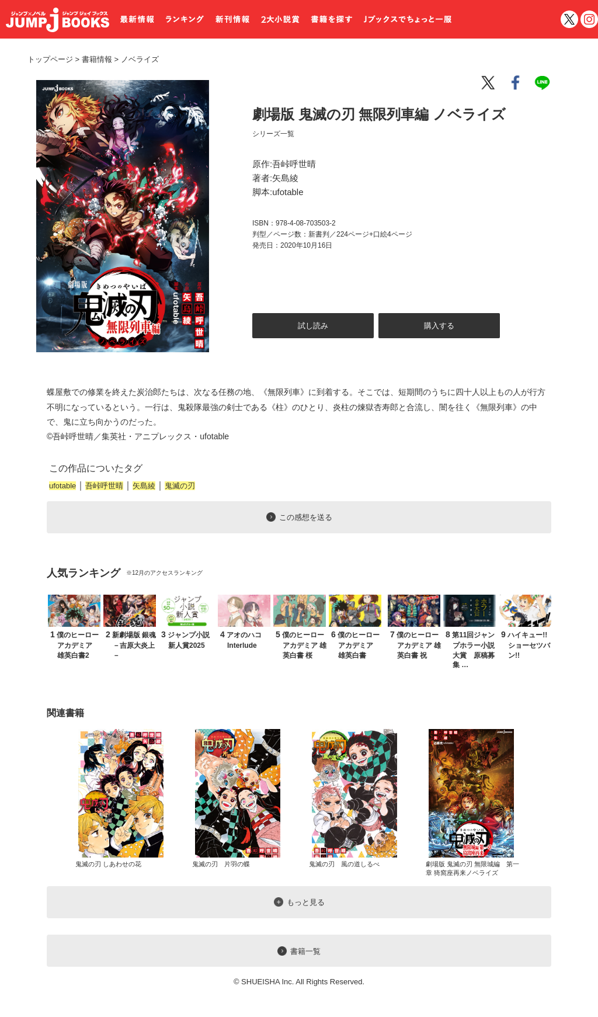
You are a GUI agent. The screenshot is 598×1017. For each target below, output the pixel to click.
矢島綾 (144, 485)
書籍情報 (97, 59)
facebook (516, 83)
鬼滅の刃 (180, 485)
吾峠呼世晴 (104, 485)
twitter (569, 19)
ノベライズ (135, 59)
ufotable (62, 485)
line (544, 83)
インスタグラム (589, 19)
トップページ (50, 59)
